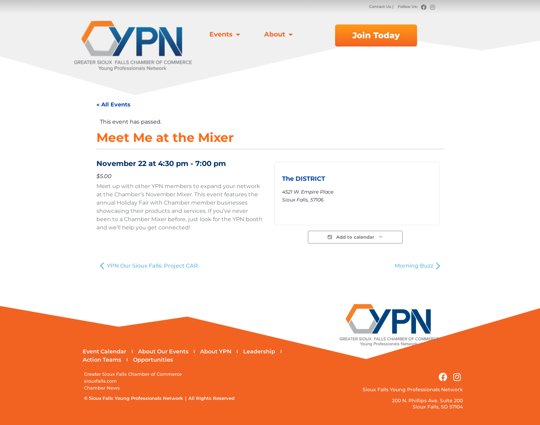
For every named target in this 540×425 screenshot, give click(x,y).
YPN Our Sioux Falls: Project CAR (149, 265)
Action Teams (102, 359)
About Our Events (163, 351)
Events (224, 34)
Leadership (259, 351)
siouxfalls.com (100, 381)
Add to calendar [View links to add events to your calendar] (355, 237)
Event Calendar (104, 351)
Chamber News (102, 388)
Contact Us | (381, 6)
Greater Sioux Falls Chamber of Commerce (133, 374)
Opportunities (153, 359)
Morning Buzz (417, 265)
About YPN (215, 351)
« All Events (113, 104)
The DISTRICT (303, 179)
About (278, 34)
